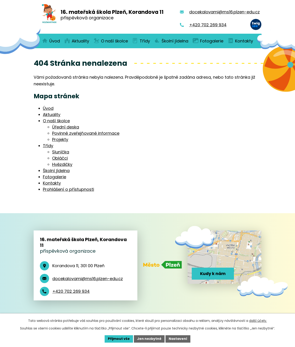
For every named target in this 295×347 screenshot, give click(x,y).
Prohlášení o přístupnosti (68, 189)
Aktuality (51, 114)
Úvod (48, 108)
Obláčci (60, 158)
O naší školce (56, 121)
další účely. (258, 320)
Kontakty (52, 183)
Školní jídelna (56, 171)
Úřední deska (65, 127)
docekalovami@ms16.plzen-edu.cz (87, 278)
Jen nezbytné (149, 338)
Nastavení (178, 338)
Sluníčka (60, 152)
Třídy (48, 146)
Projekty (60, 139)
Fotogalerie (54, 177)
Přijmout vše (119, 338)
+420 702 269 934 (71, 291)
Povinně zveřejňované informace (85, 133)
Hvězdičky (62, 164)
